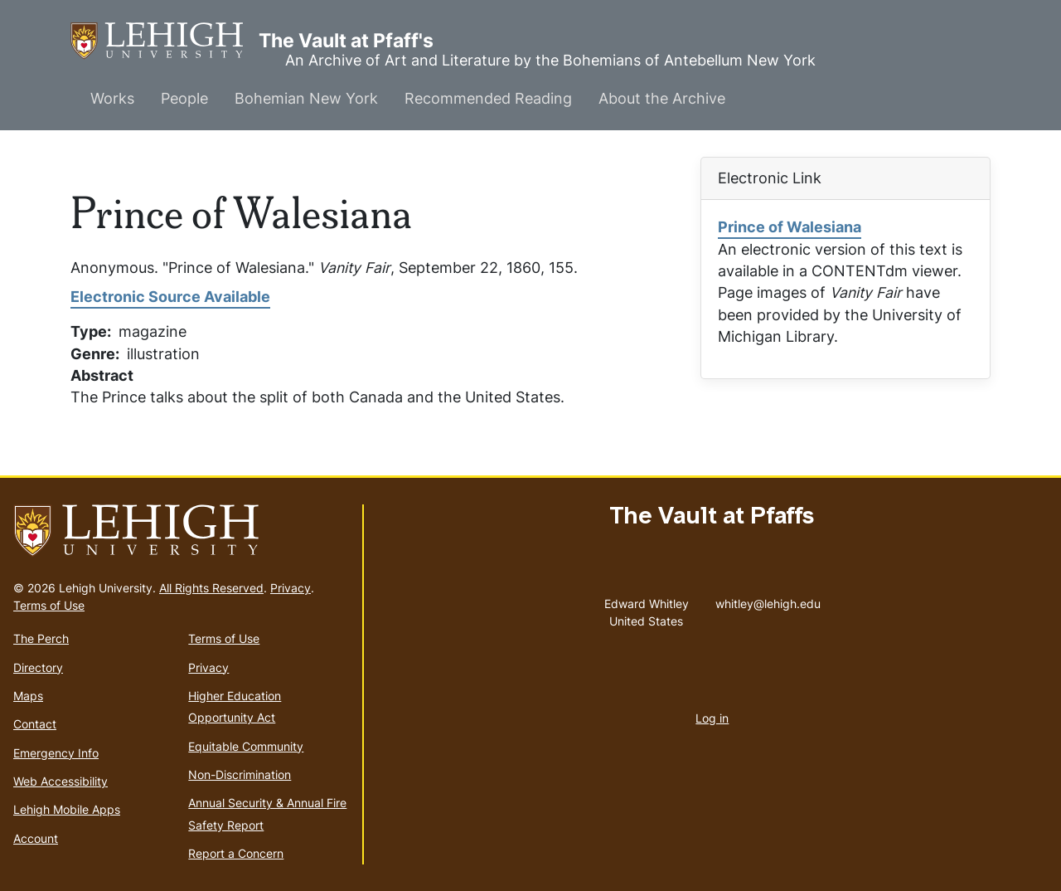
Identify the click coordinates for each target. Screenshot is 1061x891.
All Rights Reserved (211, 588)
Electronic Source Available (170, 296)
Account (35, 838)
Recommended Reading (488, 98)
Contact (34, 724)
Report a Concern (235, 853)
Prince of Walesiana (789, 227)
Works (112, 98)
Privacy (290, 588)
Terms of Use (49, 605)
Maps (28, 696)
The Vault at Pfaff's (164, 41)
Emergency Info (56, 753)
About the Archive (661, 98)
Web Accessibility (60, 781)
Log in (712, 718)
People (184, 98)
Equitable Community (245, 746)
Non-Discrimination (239, 774)
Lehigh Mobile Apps (66, 809)
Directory (38, 667)
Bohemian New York (306, 98)
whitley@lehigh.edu (768, 599)
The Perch (41, 638)
